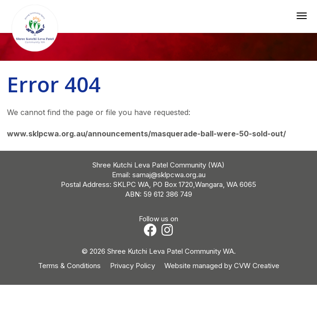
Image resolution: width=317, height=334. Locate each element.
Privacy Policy (132, 265)
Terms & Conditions (69, 265)
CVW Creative (256, 265)
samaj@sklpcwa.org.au (169, 174)
